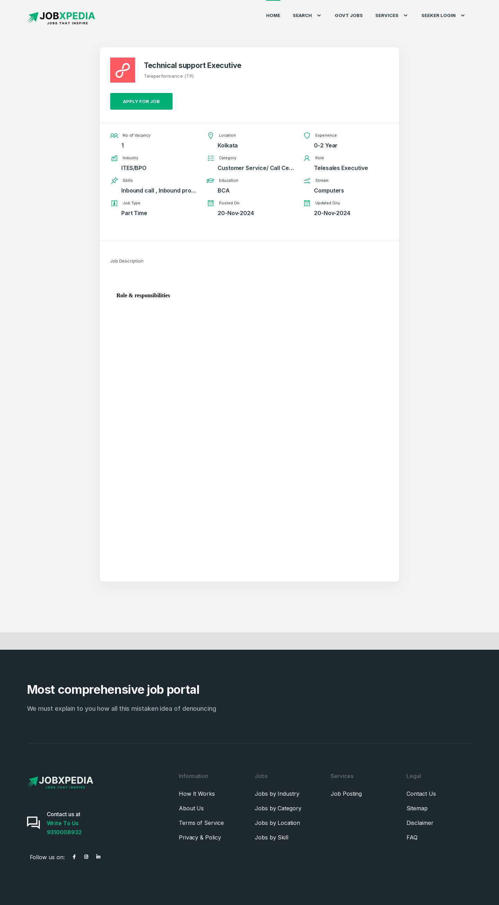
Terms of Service (201, 822)
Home (273, 15)
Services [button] (392, 15)
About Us (191, 808)
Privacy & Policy (200, 837)
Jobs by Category (278, 808)
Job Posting (346, 793)
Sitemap (416, 808)
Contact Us (421, 793)
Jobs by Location (277, 822)
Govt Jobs (349, 15)
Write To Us (63, 823)
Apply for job (141, 101)
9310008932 (64, 832)
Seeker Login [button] (443, 15)
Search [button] (307, 15)
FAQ (412, 837)
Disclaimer (419, 822)
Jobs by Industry (277, 793)
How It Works (197, 793)
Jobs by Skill (271, 837)
